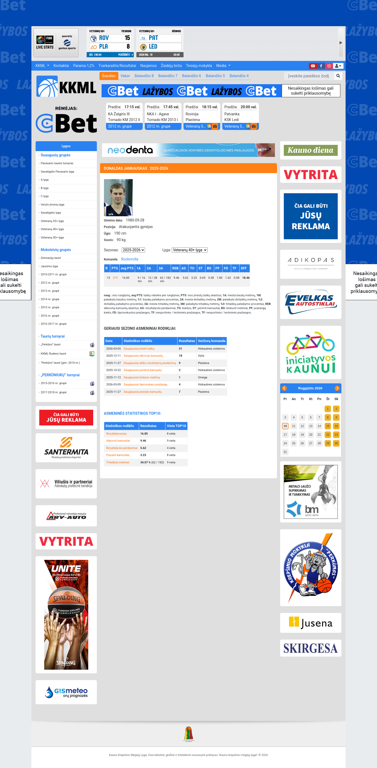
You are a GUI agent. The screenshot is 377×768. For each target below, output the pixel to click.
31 (285, 451)
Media (221, 66)
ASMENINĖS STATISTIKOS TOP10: (132, 413)
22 (327, 434)
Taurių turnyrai (52, 336)
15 (327, 426)
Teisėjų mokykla (199, 66)
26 (302, 443)
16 (336, 426)
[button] (338, 66)
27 (310, 443)
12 (302, 426)
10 (285, 426)
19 (302, 434)
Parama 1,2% (84, 66)
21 (319, 434)
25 (293, 443)
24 (285, 443)
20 (310, 434)
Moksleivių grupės (55, 250)
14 (319, 426)
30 (336, 443)
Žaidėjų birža (171, 66)
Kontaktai (61, 66)
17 (285, 434)
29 (327, 443)
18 (293, 434)
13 (310, 426)
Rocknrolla (129, 259)
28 (319, 443)
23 (336, 434)
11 (293, 426)
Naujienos (148, 66)
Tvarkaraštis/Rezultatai (117, 66)
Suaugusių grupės (55, 155)
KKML (41, 66)
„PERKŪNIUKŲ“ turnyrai (60, 375)
